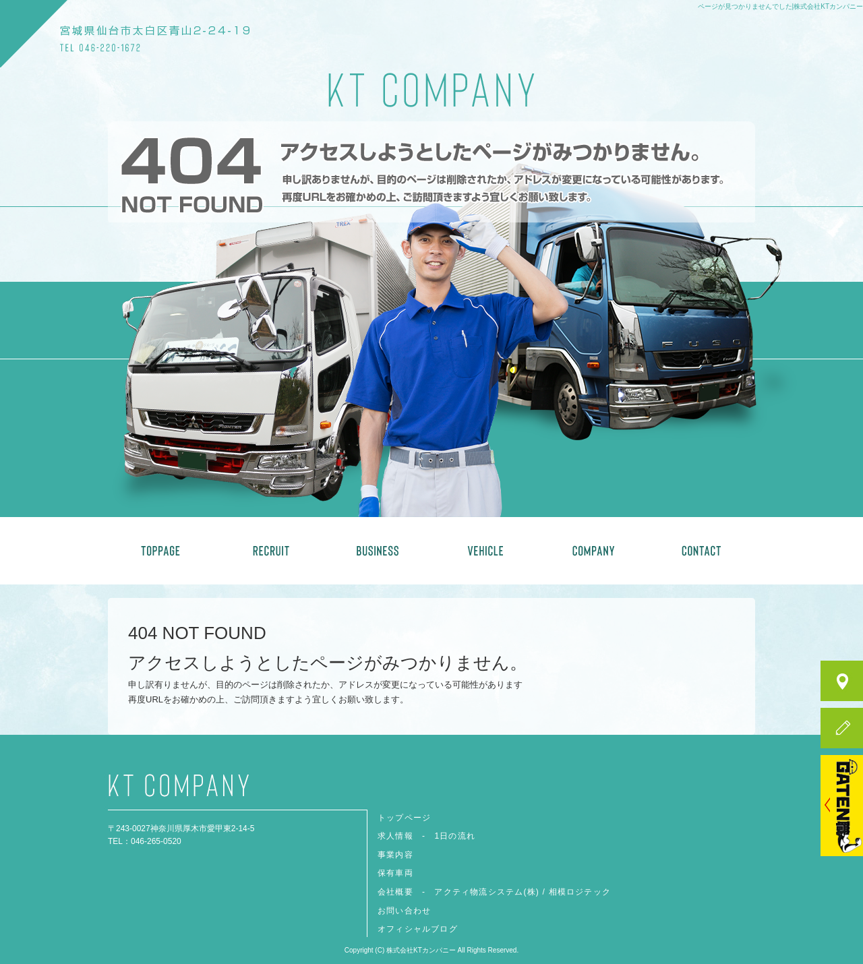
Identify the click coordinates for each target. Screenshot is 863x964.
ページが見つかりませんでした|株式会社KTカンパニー (780, 6)
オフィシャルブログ (418, 929)
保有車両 (485, 551)
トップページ (162, 551)
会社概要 (593, 551)
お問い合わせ (701, 551)
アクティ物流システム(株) (486, 892)
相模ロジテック (580, 892)
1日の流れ (454, 836)
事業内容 (378, 551)
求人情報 (270, 551)
